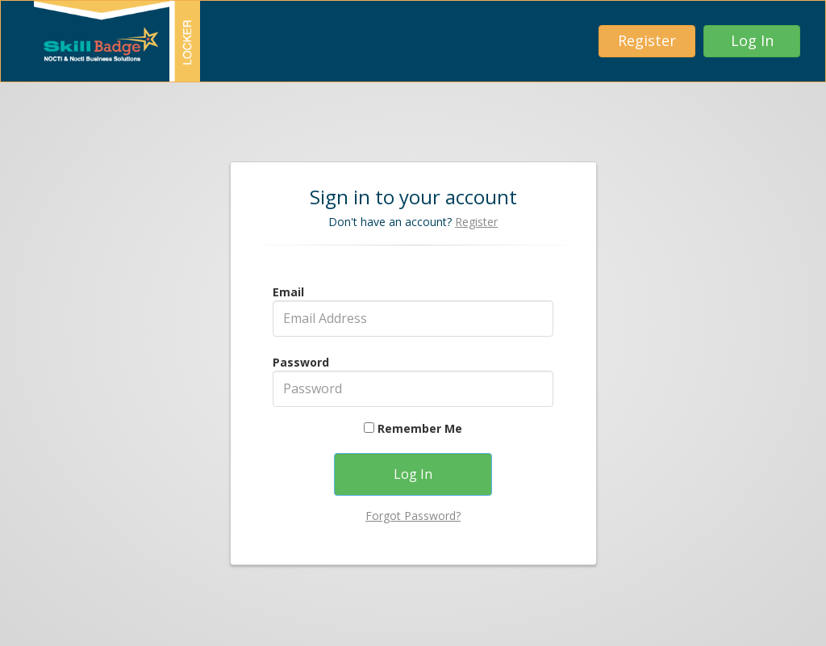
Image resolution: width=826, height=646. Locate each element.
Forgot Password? (413, 515)
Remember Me (413, 428)
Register (476, 221)
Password (301, 362)
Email (288, 292)
